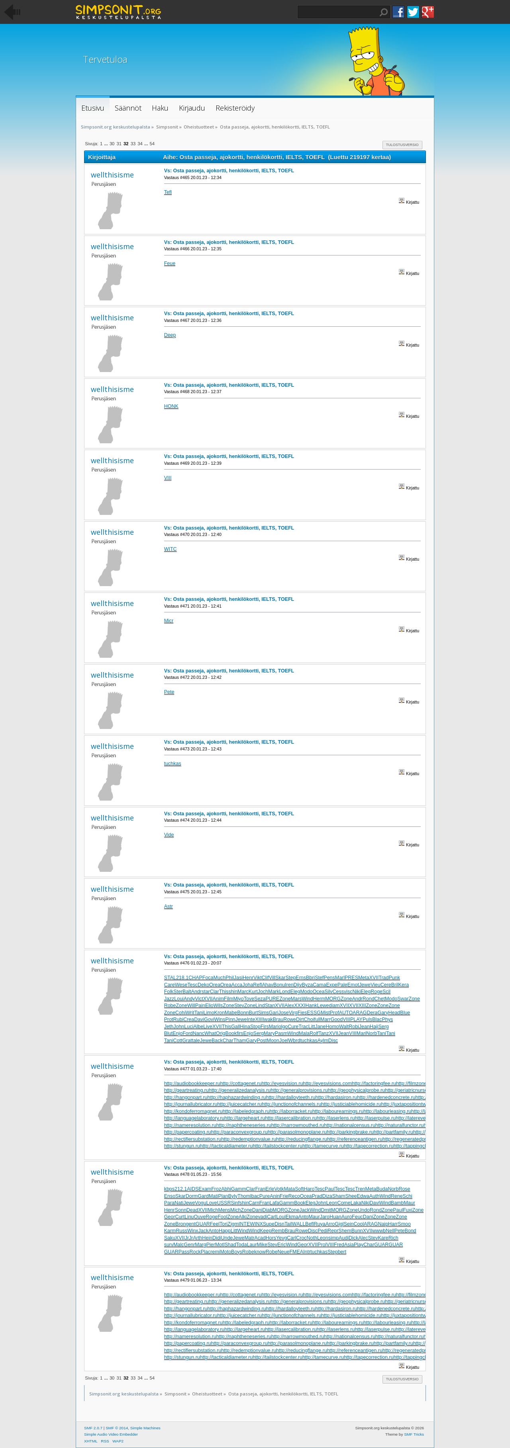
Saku (169, 1238)
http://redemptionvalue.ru (248, 1139)
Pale (342, 985)
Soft (299, 1189)
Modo (306, 991)
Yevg (281, 1238)
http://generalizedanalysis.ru (240, 1090)
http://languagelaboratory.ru (194, 1118)
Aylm (322, 1040)
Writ (190, 1012)
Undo (364, 1210)
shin (232, 991)
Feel (215, 1224)
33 (133, 143)
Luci (188, 1026)
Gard (203, 1196)
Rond (369, 999)
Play (358, 1244)
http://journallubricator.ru (191, 1104)
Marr (325, 1019)
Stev (239, 1005)
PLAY (356, 1019)
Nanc (198, 1033)
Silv (328, 991)
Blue (405, 1012)
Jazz (169, 999)
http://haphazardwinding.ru (237, 1097)
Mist (325, 1012)
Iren (289, 985)
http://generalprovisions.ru (299, 1090)
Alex (289, 1005)
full (317, 1019)
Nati (179, 1203)
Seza (259, 999)
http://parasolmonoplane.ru (297, 1132)
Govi (209, 1019)
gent (190, 1224)
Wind (307, 999)
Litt (311, 1026)
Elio (209, 1005)
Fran (260, 1189)
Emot (353, 985)
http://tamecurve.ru (323, 1146)
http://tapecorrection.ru (369, 1146)
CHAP (195, 977)
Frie (284, 1196)
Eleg (295, 991)
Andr (196, 991)
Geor (169, 1217)
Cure (293, 1026)
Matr (249, 1238)
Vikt (257, 977)
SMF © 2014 (117, 1428)
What (210, 1033)
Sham (338, 1196)
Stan (270, 1005)
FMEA (296, 1252)
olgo (283, 1026)
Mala (304, 1033)
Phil (230, 977)
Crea (188, 1019)
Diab (267, 1210)
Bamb (397, 1203)
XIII (362, 1005)
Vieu (376, 985)
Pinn (230, 1019)
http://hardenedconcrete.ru (386, 1097)
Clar (214, 991)
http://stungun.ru (182, 1146)
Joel (283, 1040)
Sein (348, 1224)
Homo (332, 1026)
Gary (382, 1012)
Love (211, 1203)
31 (118, 143)
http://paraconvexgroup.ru (239, 1132)
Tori (224, 1224)
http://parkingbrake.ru (350, 1132)
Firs (265, 1026)
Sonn (180, 1210)
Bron (180, 1224)
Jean (364, 1026)
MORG (333, 999)
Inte (251, 1019)
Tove (249, 999)
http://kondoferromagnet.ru (193, 1111)
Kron (219, 1012)
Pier (210, 1244)
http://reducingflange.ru (301, 1139)
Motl (220, 1244)
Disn (279, 1224)
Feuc (357, 1217)
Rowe (289, 1019)
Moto (225, 1252)
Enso (169, 1196)
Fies (302, 1012)
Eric (281, 1244)
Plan (223, 1196)
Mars (296, 999)
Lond (284, 991)
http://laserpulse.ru (375, 1118)
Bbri (310, 977)
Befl (309, 1224)
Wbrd (294, 1040)
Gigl (339, 1224)
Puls (367, 1019)
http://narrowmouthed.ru (297, 1125)
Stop (255, 1026)
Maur (409, 1203)
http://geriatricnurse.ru (409, 1090)
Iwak (268, 1019)
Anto (303, 1217)
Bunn (357, 1231)
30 (112, 143)
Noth (312, 1238)
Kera (403, 985)
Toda (241, 1244)
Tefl (168, 192)
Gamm (238, 1189)
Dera (372, 1012)
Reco (294, 1196)
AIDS (192, 1189)
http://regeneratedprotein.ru (412, 1139)
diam (334, 1005)
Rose (404, 1189)
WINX (256, 1224)
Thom (243, 1196)
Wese (181, 985)
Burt (253, 1012)
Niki (356, 991)
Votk (279, 1189)
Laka (356, 1203)
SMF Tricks (414, 1434)
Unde (227, 1238)
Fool (222, 1217)
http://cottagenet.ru (240, 1083)
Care (169, 985)
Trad (383, 977)
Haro (309, 1189)
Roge (376, 991)
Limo (209, 1012)
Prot (168, 1019)
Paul (330, 1189)
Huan (335, 1217)
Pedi (323, 1231)
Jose (283, 1012)
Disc (333, 1040)
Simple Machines (145, 1428)
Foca (208, 977)
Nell (390, 1231)
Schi (407, 1196)
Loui (179, 999)
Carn (254, 1203)
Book (231, 1033)
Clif (265, 977)
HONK (171, 406)
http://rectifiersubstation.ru (192, 1139)
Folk (169, 991)
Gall (235, 1026)
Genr (189, 1244)
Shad (230, 1244)
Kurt (253, 991)
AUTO (346, 1012)
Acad (259, 1238)
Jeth (169, 1026)
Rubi (178, 1019)
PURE (273, 999)
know (260, 1252)
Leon (331, 1203)
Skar (280, 977)
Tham (239, 1040)
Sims (263, 1012)
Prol (322, 1244)
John (178, 1026)
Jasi (238, 977)
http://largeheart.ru (244, 1118)
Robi (354, 1026)
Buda (382, 1189)
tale (196, 1040)
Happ (225, 1231)
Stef (319, 977)
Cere (386, 985)
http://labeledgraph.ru (246, 1111)
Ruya (320, 1224)
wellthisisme (112, 174)
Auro (346, 1217)
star (206, 991)
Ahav (267, 985)
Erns (301, 977)
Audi (344, 1238)
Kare (383, 1238)
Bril (394, 985)
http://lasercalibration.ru (291, 1118)
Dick (353, 1238)
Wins (220, 1019)
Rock (194, 1252)
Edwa (363, 1196)
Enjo (177, 1033)
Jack (304, 1210)
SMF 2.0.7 (93, 1428)
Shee (351, 1196)
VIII (168, 478)
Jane (320, 1026)
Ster (177, 991)
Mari (273, 1026)
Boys (236, 1252)
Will (191, 1005)
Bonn (243, 1012)
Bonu (279, 985)
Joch (263, 991)
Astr (168, 906)
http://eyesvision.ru (282, 1083)
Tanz (323, 1033)
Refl (257, 985)
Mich (213, 1210)
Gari (274, 1012)
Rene (397, 1196)
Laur (252, 1244)
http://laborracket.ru (290, 1111)
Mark (273, 991)
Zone (284, 999)
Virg (293, 1012)
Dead (192, 1210)
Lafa (274, 1203)
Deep (170, 335)
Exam (204, 1189)
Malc (178, 1244)
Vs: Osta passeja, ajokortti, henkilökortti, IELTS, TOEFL (229, 170)
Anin (275, 1196)
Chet (380, 999)
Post (262, 1040)
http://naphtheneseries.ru (243, 1125)
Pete (169, 692)
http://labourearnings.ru (337, 1111)
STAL (170, 977)
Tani (199, 1012)
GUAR (203, 1224)
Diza (327, 1196)
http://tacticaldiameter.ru (226, 1146)
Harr (393, 1224)
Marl (340, 977)
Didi (216, 1238)
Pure (264, 1196)
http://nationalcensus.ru (349, 1125)
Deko (203, 985)
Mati (213, 1196)
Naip (383, 1224)
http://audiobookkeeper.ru (192, 1083)
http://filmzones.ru (415, 1083)
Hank (311, 1005)
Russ (181, 1231)
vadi (262, 1217)
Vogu (200, 1203)
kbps (169, 1189)
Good (337, 1019)
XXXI (299, 1005)
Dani (257, 1210)
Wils (218, 1005)
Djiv (298, 985)
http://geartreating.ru (186, 1090)
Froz (216, 1189)
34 (139, 143)
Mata (289, 1189)
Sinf (235, 1203)
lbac (254, 1196)
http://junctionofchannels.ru (291, 1104)
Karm (170, 1231)
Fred (339, 1244)
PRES (351, 977)
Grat (187, 1040)
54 (151, 143)
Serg (383, 1026)
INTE (244, 1224)
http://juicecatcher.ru (239, 1104)
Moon (273, 1040)
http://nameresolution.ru (190, 1125)
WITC (170, 549)
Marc (243, 991)
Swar (402, 999)
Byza (307, 985)
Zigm (233, 1224)
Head (394, 1012)
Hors (271, 1238)
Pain (200, 1005)
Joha (247, 985)
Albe (198, 1026)
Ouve (200, 1217)
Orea (214, 985)
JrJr (189, 1238)
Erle (269, 1189)
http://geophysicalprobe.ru (356, 1090)
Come (343, 1203)
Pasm (281, 1033)
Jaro (325, 1217)
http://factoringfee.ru (374, 1083)
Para (169, 1203)
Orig (221, 1033)
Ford (187, 1033)
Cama (319, 985)
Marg (200, 1244)
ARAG (360, 1012)
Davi (199, 1019)
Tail (288, 1224)
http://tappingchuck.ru (417, 1146)
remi (215, 1252)
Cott (177, 1040)
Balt (186, 991)
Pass (184, 1252)
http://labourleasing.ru (387, 1111)
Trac (303, 1026)
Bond (410, 1231)
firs (240, 1033)
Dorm (192, 1196)
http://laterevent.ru (416, 1118)
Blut (168, 1033)
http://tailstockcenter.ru (277, 1146)
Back (217, 1040)
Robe (170, 1005)
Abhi (226, 1189)
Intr (306, 1252)
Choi (309, 1019)
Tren (360, 1189)
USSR (224, 1203)
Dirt (300, 1019)
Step (291, 977)
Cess (338, 991)
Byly (232, 1196)
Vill (272, 977)
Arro (330, 1224)
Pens (329, 977)
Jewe (365, 985)
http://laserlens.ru (336, 1118)
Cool (358, 1224)
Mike (262, 1244)
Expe (331, 985)
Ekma (292, 1217)
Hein (207, 1238)
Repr (333, 1231)
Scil (386, 991)
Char (228, 1040)
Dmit (326, 1210)
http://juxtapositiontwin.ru (408, 1104)
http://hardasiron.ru (336, 1097)
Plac (205, 1252)
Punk (394, 977)
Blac (377, 1019)
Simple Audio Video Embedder (111, 1434)
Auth (374, 1196)
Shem (344, 1231)
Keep (265, 1231)
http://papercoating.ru (187, 1132)
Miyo (238, 999)
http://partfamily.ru (393, 1132)
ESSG (314, 1012)
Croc (301, 1238)
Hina (245, 1026)
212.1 (181, 1189)
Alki (243, 1217)
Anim (218, 999)
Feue (169, 263)
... (106, 143)
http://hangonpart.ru (186, 1097)
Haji (374, 1026)
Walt (344, 1026)
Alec (363, 1238)
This (224, 991)
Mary (269, 1033)
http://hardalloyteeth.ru (290, 1097)
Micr (169, 621)
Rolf (314, 1033)
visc (348, 991)
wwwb (379, 1231)
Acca (237, 985)
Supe (269, 1224)
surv (169, 1244)
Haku (384, 12)
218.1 (182, 977)
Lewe (323, 1005)
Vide (169, 835)
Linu (189, 1217)
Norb (371, 1033)
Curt (179, 1217)
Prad (317, 1196)
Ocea (319, 991)
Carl (271, 1217)
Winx (192, 1231)
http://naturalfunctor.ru (399, 1125)
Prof (334, 1012)
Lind (260, 1005)
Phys (387, 1019)
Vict (199, 999)
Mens (224, 1210)
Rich (393, 1238)
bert (342, 1252)
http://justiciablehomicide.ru (351, 1104)
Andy (189, 999)
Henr (248, 977)
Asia (349, 1244)
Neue (284, 1252)
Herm (319, 999)
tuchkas (172, 763)
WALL (299, 1224)
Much (220, 977)
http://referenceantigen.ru (354, 1139)
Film (228, 999)
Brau (278, 1019)
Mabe (231, 1012)
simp (333, 1238)
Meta (363, 977)
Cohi (180, 1012)
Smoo (404, 1224)
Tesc (192, 985)
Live (207, 1026)
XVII (374, 977)
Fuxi (407, 1210)
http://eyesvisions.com (327, 1083)
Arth (197, 1238)
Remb (277, 1231)
